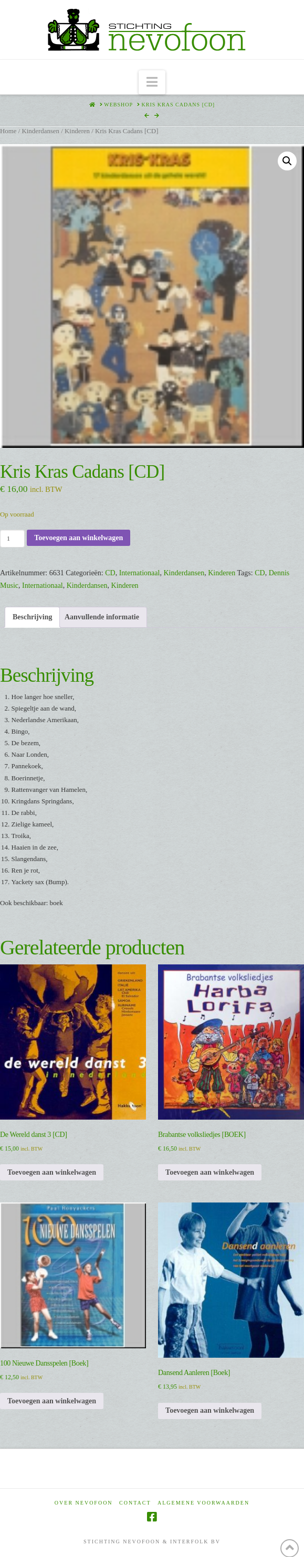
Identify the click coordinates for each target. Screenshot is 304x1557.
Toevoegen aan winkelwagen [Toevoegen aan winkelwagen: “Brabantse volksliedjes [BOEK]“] (209, 1172)
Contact (135, 1503)
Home (8, 131)
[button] (152, 82)
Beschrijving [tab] (32, 617)
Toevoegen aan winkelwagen (78, 538)
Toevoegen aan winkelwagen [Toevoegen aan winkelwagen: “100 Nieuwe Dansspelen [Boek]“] (51, 1401)
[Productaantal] (12, 538)
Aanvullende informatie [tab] (102, 617)
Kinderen (77, 131)
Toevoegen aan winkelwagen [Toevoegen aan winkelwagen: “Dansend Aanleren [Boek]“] (209, 1410)
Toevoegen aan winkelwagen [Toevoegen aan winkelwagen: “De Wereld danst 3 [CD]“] (51, 1172)
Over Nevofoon (84, 1503)
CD (110, 573)
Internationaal (139, 573)
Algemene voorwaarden (203, 1503)
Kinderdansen (40, 131)
